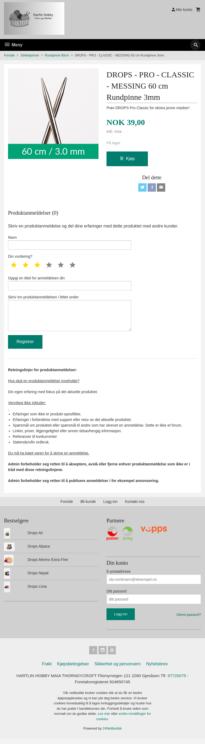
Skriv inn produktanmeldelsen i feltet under (69, 316)
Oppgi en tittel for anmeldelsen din (69, 284)
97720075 (178, 680)
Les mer (104, 719)
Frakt (47, 668)
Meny (13, 45)
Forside (9, 55)
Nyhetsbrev (157, 668)
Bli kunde (88, 506)
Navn (69, 243)
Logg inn (110, 506)
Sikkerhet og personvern (117, 668)
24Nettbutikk (112, 733)
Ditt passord (117, 595)
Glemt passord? (188, 619)
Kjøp (127, 159)
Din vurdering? (20, 258)
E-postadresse (119, 576)
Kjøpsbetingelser (73, 668)
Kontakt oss (134, 506)
